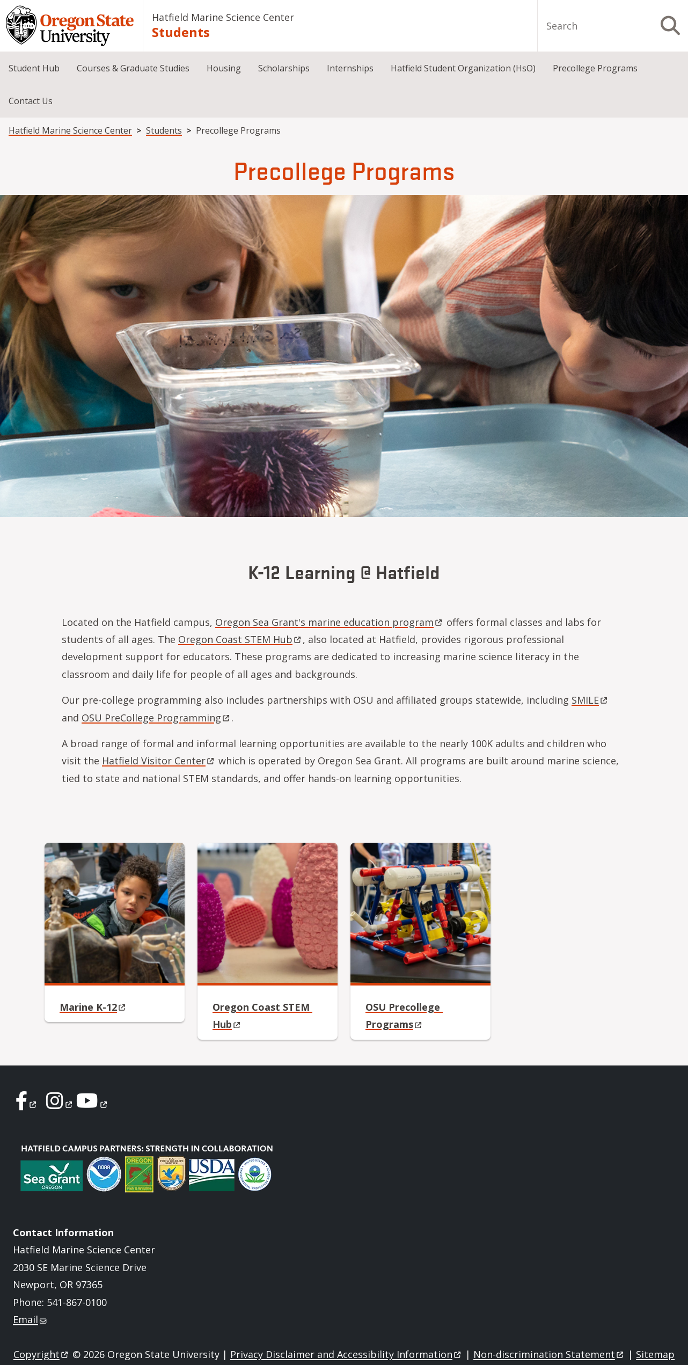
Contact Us (31, 101)
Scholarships (284, 68)
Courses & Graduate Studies (133, 68)
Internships (350, 68)
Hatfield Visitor (159, 760)
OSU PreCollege (156, 717)
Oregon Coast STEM (240, 639)
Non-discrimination (549, 1354)
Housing (224, 68)
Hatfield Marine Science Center (223, 17)
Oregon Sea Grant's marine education (329, 622)
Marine (93, 1007)
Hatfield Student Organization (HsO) (463, 68)
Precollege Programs (595, 68)
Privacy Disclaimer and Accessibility (346, 1354)
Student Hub (34, 68)
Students (181, 32)
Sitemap (655, 1354)
